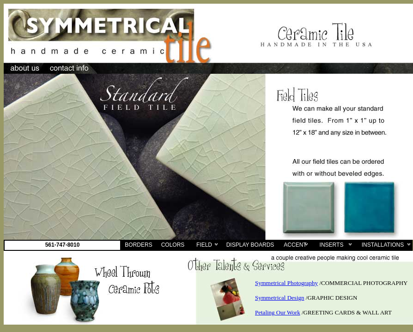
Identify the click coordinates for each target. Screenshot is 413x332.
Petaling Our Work (277, 312)
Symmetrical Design (279, 297)
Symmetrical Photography (286, 282)
